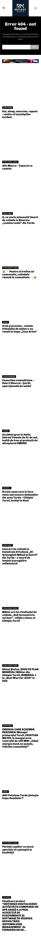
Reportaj (6, 488)
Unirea (6, 431)
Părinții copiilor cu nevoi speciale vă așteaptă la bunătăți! (18, 849)
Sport (5, 322)
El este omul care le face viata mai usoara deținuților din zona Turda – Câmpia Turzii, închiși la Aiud (20, 496)
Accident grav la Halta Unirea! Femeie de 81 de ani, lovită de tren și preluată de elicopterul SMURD (20, 439)
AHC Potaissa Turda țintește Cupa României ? (20, 797)
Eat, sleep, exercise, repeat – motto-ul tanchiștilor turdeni (19, 114)
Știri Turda (7, 107)
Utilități (6, 897)
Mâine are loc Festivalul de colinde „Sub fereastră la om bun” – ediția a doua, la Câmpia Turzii (19, 616)
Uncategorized (9, 376)
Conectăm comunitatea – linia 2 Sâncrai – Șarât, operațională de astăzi (18, 383)
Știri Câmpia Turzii (10, 162)
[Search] (34, 47)
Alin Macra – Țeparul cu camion (17, 167)
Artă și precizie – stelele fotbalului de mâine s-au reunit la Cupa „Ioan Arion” (19, 328)
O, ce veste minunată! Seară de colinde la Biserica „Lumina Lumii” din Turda (20, 220)
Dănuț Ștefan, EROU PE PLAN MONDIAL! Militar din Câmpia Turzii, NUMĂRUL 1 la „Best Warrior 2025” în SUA (20, 675)
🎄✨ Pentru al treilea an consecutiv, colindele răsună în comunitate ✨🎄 (19, 274)
